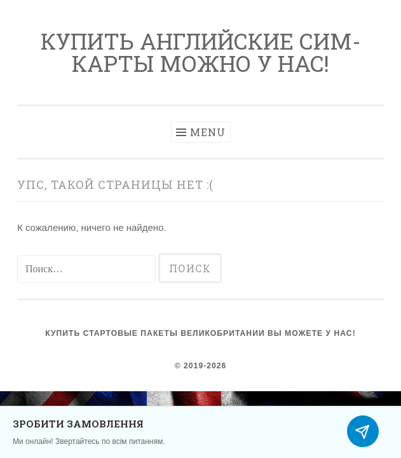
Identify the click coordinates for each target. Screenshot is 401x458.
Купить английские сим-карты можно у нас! (201, 52)
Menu (208, 132)
